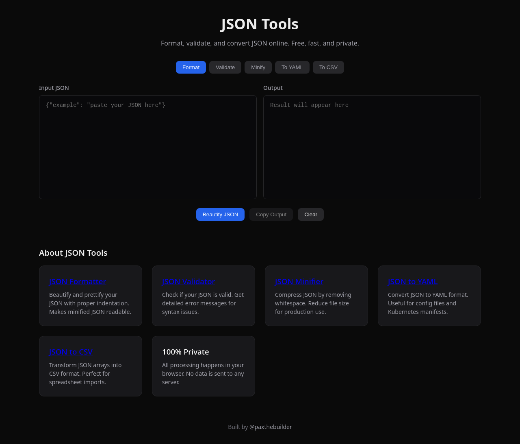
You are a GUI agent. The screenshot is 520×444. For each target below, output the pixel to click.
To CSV (328, 67)
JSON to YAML (413, 281)
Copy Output (271, 214)
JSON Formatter (77, 281)
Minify (258, 67)
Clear (310, 214)
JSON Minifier (299, 281)
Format (190, 67)
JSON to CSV (71, 351)
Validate (225, 67)
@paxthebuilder (270, 427)
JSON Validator (188, 281)
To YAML (292, 67)
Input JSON (54, 87)
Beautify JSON (220, 214)
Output (273, 87)
